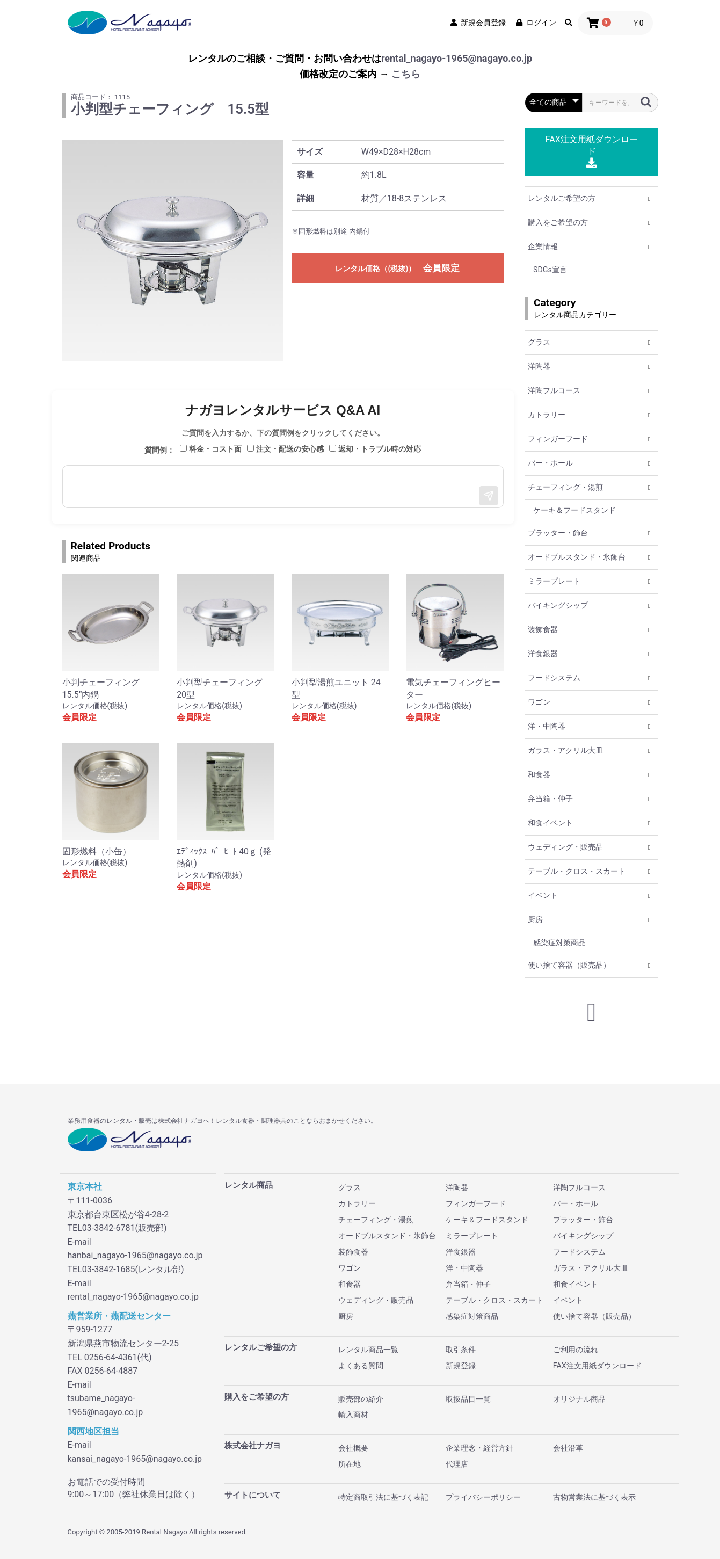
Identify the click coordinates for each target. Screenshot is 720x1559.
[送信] (488, 495)
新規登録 (461, 1365)
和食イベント (550, 822)
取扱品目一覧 (468, 1399)
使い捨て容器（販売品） (569, 965)
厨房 (535, 919)
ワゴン (539, 702)
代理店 (457, 1464)
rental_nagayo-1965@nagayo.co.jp (456, 58)
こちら (405, 73)
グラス (539, 342)
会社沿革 (568, 1448)
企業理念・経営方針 (479, 1448)
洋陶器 (539, 366)
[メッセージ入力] (283, 486)
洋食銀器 (543, 653)
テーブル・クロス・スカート (577, 871)
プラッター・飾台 (558, 532)
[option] (172, 250)
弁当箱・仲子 (550, 798)
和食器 (539, 774)
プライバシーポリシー (483, 1497)
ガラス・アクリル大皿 (565, 750)
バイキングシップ (558, 605)
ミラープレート (554, 581)
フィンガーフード (558, 438)
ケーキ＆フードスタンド (574, 510)
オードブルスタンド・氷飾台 (577, 557)
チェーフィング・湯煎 (565, 487)
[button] (649, 198)
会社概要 (353, 1448)
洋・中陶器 (546, 726)
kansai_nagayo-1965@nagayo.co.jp (135, 1459)
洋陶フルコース (554, 390)
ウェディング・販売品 (565, 847)
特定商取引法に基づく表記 (383, 1497)
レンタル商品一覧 (368, 1349)
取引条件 (461, 1349)
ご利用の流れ (575, 1349)
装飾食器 (543, 629)
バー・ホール (550, 463)
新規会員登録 (477, 22)
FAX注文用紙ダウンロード (592, 151)
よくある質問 (360, 1365)
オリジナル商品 (579, 1399)
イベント (543, 895)
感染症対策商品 (559, 942)
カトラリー (546, 414)
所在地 (349, 1464)
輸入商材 (353, 1414)
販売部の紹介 (360, 1399)
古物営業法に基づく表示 (594, 1497)
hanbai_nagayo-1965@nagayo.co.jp (135, 1255)
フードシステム (554, 677)
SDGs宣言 (550, 269)
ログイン (535, 22)
